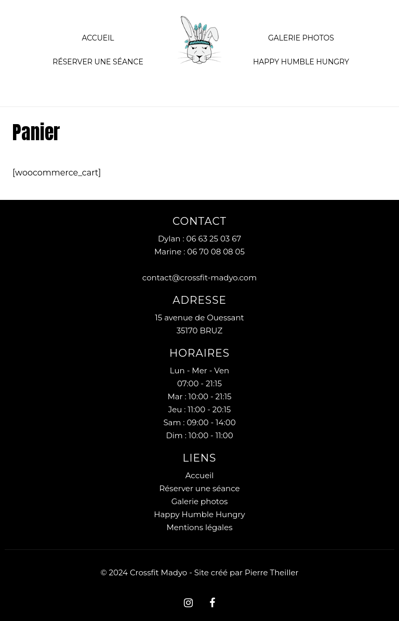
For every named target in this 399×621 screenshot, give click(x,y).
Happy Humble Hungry (301, 61)
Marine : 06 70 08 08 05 (199, 251)
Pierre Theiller (272, 572)
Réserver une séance (97, 61)
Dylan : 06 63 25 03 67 (199, 239)
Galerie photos (199, 501)
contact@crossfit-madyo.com (199, 277)
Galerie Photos (301, 38)
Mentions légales (199, 527)
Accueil (98, 38)
